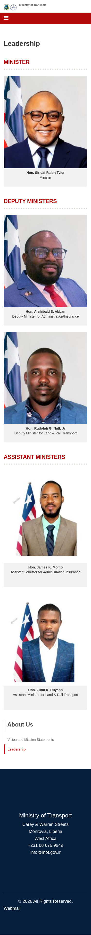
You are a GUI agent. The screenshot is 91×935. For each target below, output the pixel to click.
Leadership (17, 749)
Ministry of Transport (32, 4)
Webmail (12, 908)
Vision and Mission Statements (31, 740)
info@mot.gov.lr (45, 852)
